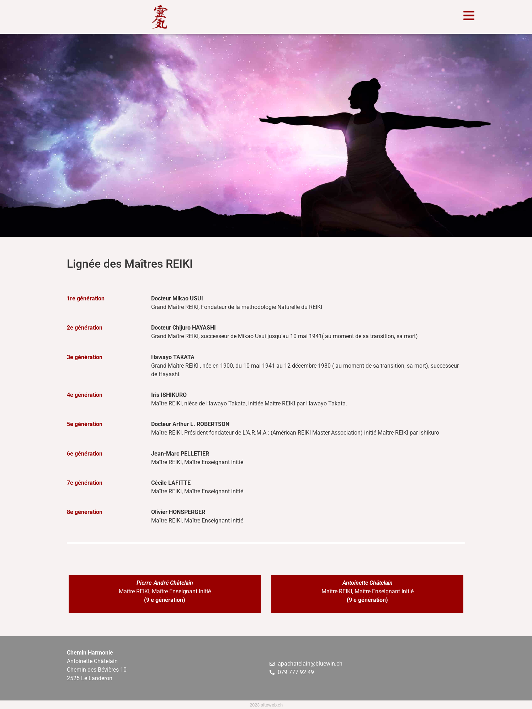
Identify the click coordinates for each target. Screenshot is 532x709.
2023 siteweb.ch (266, 705)
